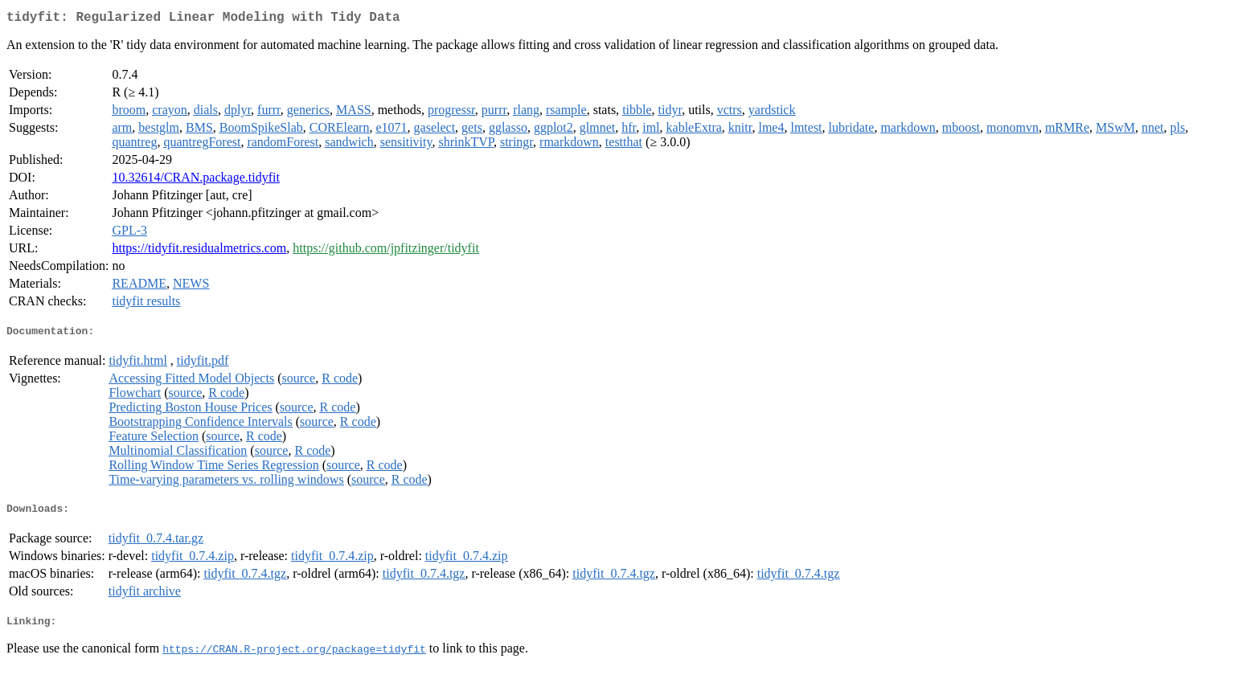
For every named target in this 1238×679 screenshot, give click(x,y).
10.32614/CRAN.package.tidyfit (195, 180)
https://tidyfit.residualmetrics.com (199, 251)
